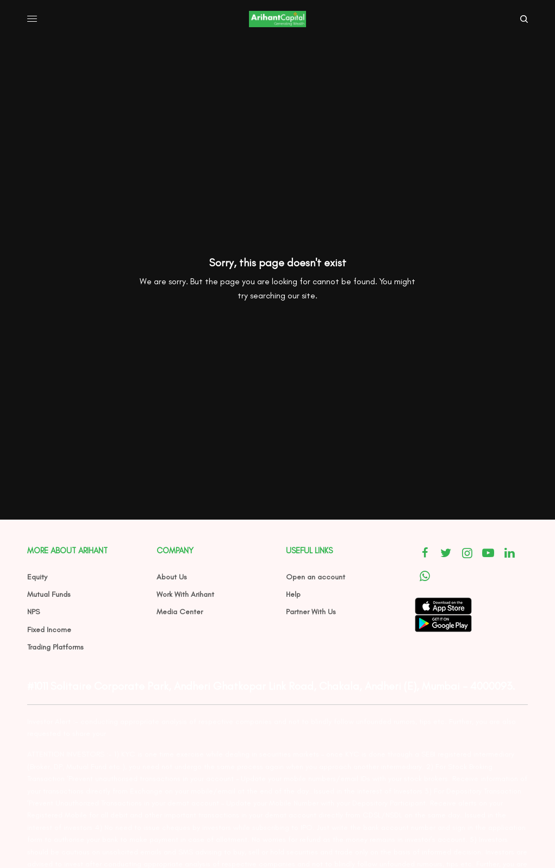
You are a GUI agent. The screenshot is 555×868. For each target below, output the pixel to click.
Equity (37, 577)
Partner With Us (311, 611)
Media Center (180, 611)
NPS (33, 611)
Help (293, 594)
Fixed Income (49, 629)
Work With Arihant (185, 594)
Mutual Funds (49, 594)
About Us (172, 577)
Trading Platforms (55, 647)
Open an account (315, 577)
